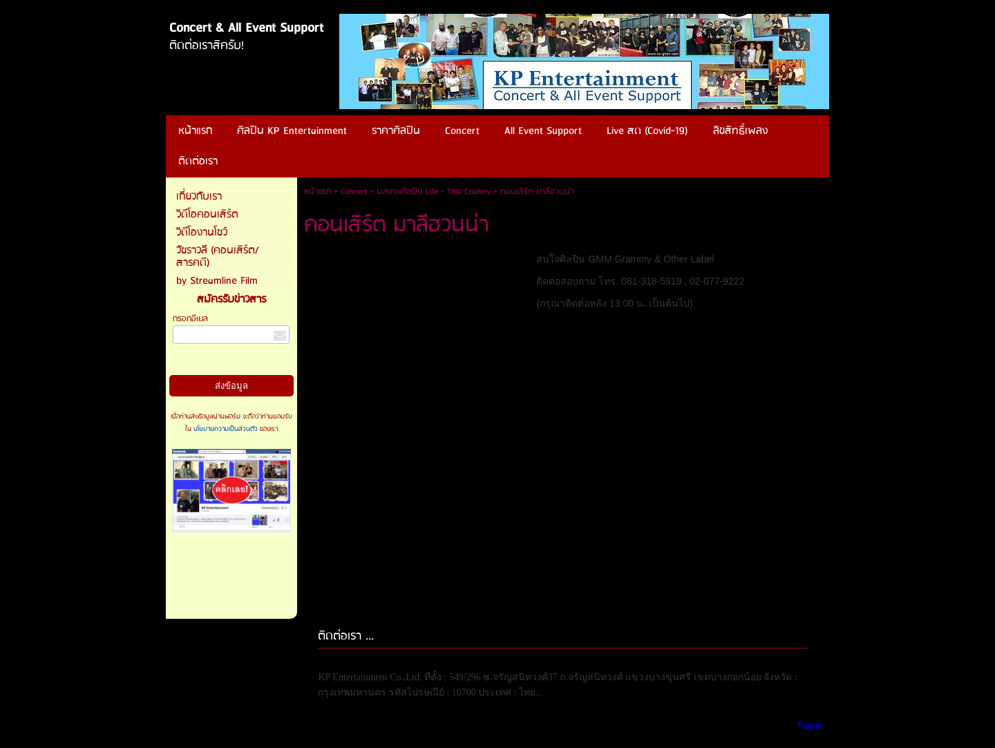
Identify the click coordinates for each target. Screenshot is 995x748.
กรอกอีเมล (190, 318)
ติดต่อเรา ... (346, 636)
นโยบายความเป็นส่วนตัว (225, 428)
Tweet (809, 725)
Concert (354, 191)
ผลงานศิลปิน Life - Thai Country (434, 191)
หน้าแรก (317, 191)
